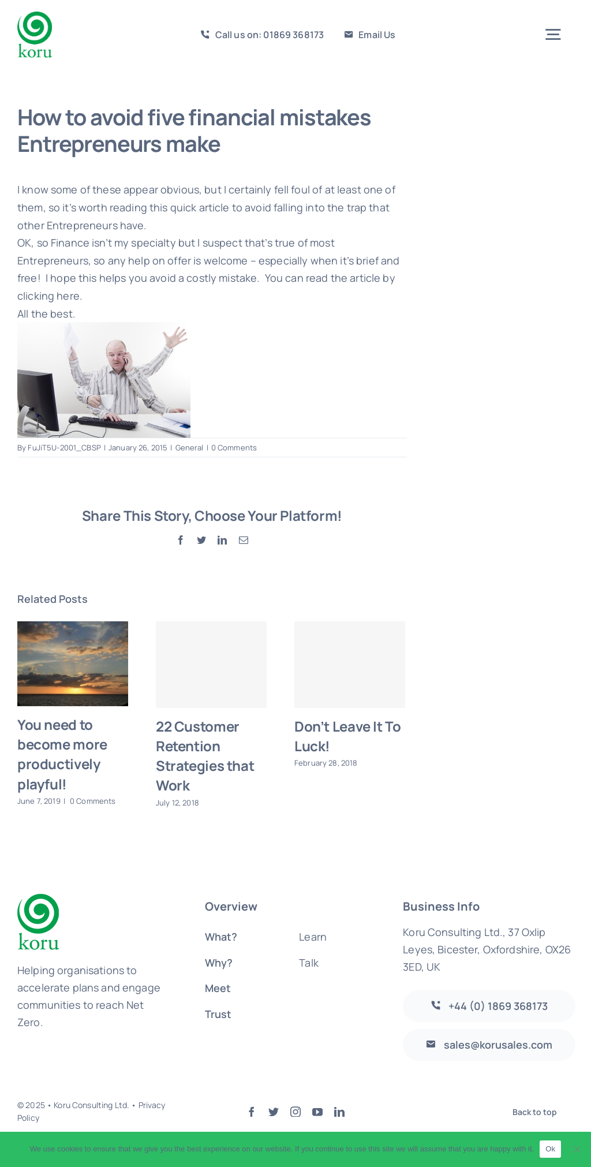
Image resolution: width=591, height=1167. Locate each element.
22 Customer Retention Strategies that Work (205, 756)
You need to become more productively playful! (62, 754)
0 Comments (234, 447)
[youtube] (317, 1111)
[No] (576, 1149)
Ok (550, 1148)
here (68, 296)
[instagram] (295, 1111)
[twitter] (273, 1111)
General (189, 447)
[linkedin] (339, 1111)
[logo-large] (34, 17)
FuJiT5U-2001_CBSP (64, 447)
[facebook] (251, 1111)
